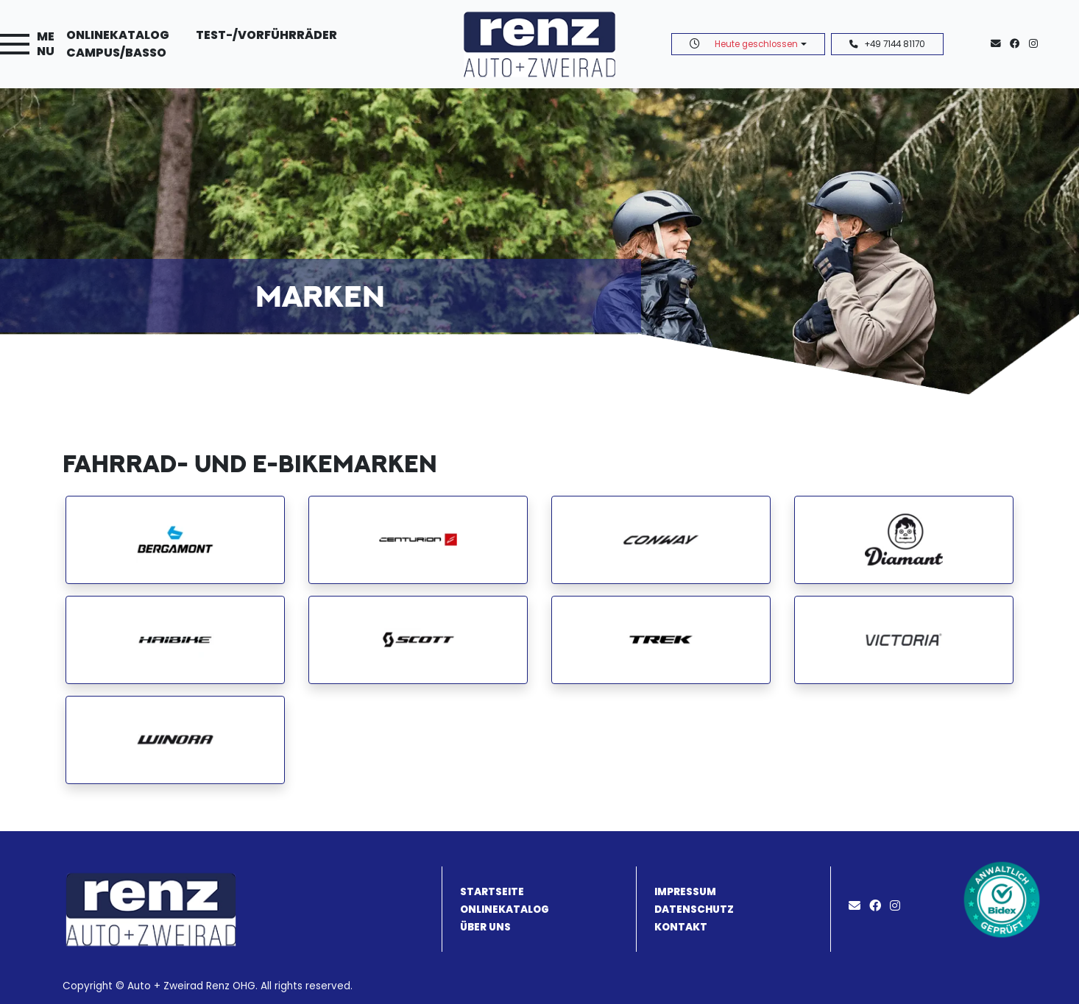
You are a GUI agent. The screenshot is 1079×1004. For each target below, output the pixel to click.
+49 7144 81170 (887, 44)
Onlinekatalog (117, 34)
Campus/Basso (116, 52)
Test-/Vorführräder (266, 34)
